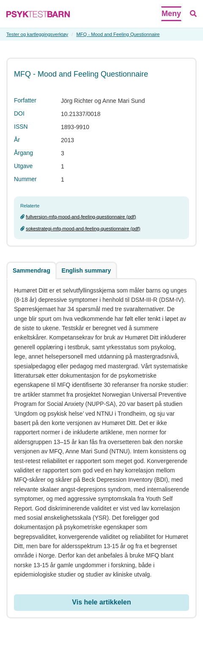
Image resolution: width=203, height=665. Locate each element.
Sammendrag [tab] (31, 270)
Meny (171, 13)
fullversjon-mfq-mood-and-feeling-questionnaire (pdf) (81, 216)
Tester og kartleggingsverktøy (37, 34)
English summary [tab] (86, 270)
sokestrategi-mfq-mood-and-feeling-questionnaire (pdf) (83, 228)
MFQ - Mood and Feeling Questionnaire (117, 34)
